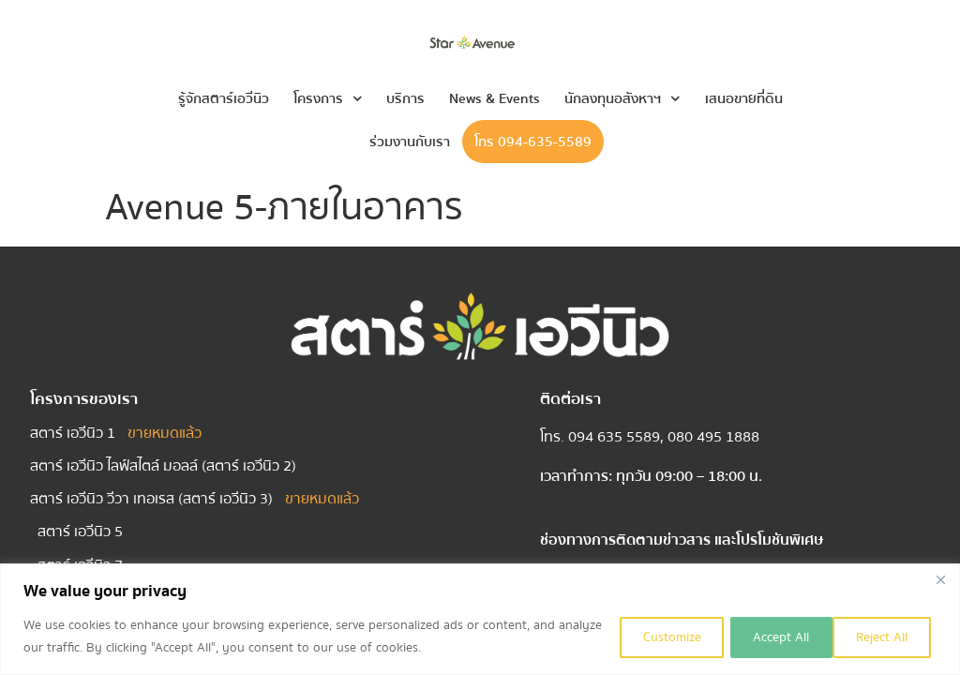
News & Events (494, 98)
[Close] (940, 579)
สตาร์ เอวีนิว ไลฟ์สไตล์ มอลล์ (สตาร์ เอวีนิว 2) (163, 466)
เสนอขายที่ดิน (744, 98)
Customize (649, 636)
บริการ (405, 98)
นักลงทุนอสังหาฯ (622, 98)
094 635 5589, (618, 437)
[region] (480, 619)
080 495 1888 (713, 437)
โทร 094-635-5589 (533, 141)
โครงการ (328, 98)
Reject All (765, 636)
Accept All (881, 636)
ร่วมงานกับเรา (409, 141)
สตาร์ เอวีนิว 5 (80, 531)
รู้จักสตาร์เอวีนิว (223, 98)
